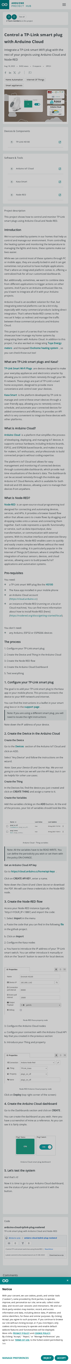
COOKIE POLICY (42, 1333)
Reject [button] (47, 1358)
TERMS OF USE (22, 1340)
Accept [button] (61, 1358)
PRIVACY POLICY (21, 1333)
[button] (67, 1280)
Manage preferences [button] (15, 1358)
